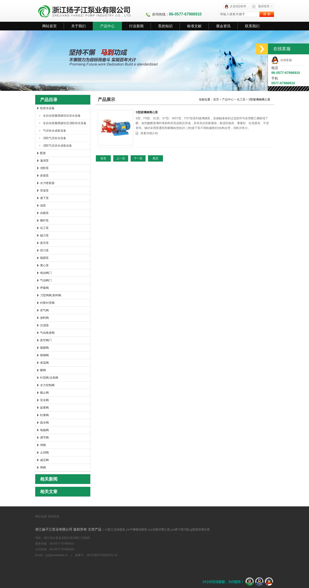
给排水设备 (47, 108)
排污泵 (44, 250)
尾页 (155, 158)
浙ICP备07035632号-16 (102, 555)
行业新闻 (136, 26)
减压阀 (44, 460)
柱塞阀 (44, 415)
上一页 (120, 158)
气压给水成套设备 (54, 130)
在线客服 (281, 60)
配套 (43, 153)
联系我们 (252, 26)
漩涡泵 (44, 160)
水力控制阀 (47, 385)
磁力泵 (44, 235)
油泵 (43, 205)
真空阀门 (46, 340)
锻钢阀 (44, 355)
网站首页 (49, 26)
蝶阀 (43, 370)
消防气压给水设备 (54, 138)
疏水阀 (44, 422)
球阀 (43, 445)
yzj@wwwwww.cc (56, 555)
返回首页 (265, 6)
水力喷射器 (47, 183)
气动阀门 (46, 280)
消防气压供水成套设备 (57, 145)
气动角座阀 (47, 332)
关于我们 (78, 26)
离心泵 (44, 265)
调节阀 (44, 437)
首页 (216, 99)
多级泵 (44, 175)
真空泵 (44, 243)
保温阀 (44, 362)
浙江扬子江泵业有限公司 (90, 11)
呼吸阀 (44, 288)
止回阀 (44, 452)
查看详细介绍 (149, 133)
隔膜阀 (44, 347)
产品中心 (107, 26)
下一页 (138, 158)
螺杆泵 (44, 220)
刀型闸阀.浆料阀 (50, 295)
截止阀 (44, 392)
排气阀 (44, 310)
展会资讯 (223, 26)
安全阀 (44, 400)
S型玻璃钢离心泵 (147, 112)
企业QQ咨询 (238, 6)
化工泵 (44, 228)
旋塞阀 (44, 407)
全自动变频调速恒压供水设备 (62, 115)
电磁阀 (44, 430)
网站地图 (41, 516)
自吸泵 (44, 213)
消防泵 (44, 168)
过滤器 (44, 325)
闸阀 (43, 467)
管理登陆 (53, 516)
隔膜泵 (44, 258)
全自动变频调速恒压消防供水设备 (64, 123)
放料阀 (44, 317)
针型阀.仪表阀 (49, 377)
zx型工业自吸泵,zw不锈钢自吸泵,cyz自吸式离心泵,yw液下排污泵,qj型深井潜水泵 (157, 529)
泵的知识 (165, 26)
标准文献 (194, 26)
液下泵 (44, 198)
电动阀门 (46, 273)
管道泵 (44, 190)
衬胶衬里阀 (47, 303)
